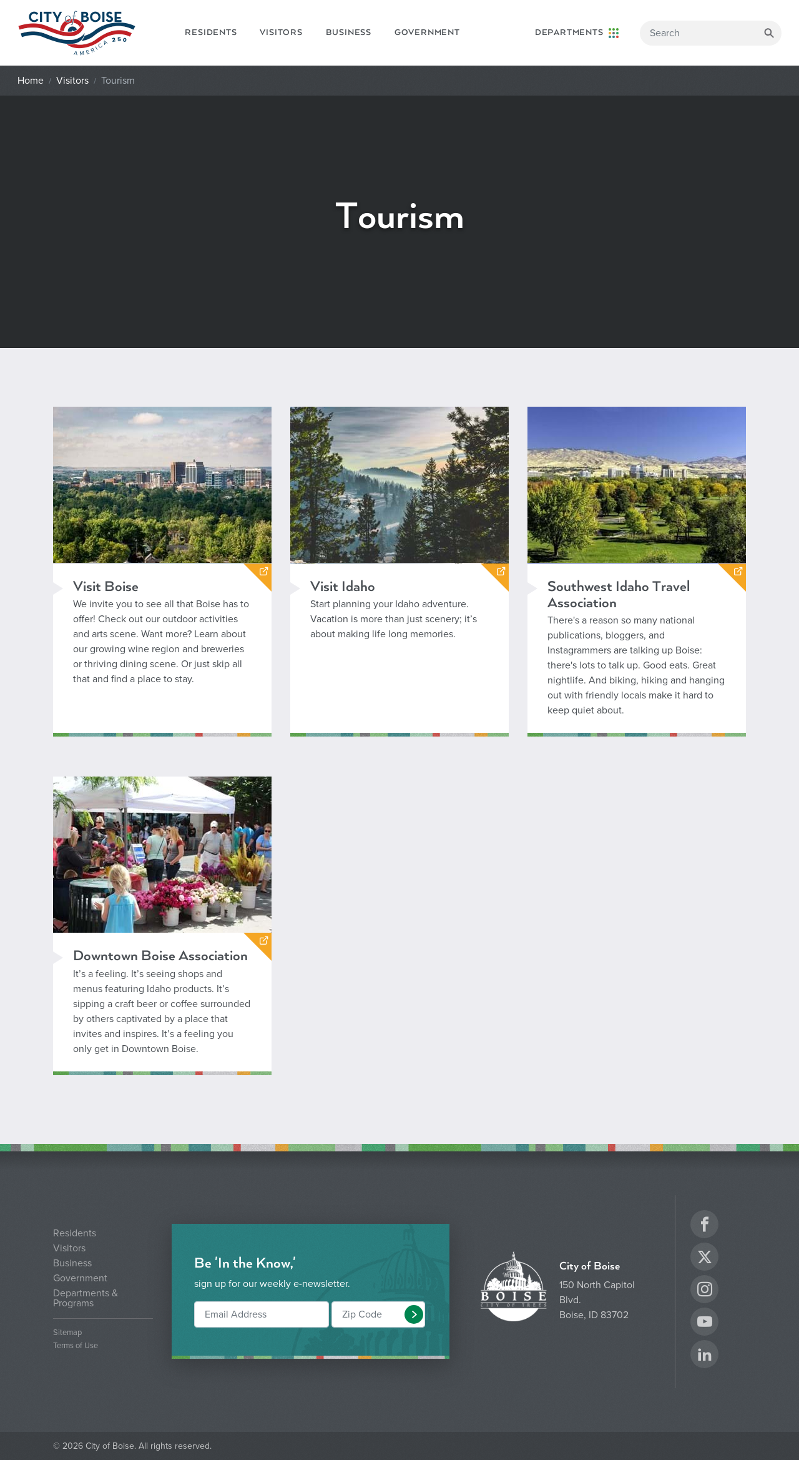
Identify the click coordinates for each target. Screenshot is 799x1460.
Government (427, 32)
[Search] (711, 33)
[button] (413, 1314)
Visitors (281, 32)
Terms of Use (75, 1346)
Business (348, 32)
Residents (211, 32)
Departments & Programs (85, 1298)
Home (30, 80)
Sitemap (67, 1333)
